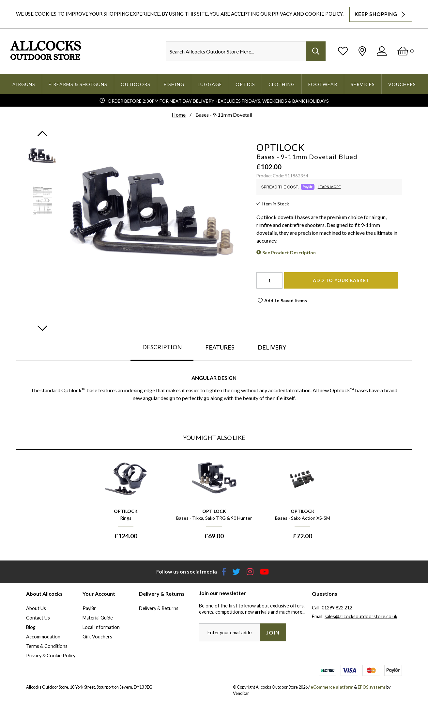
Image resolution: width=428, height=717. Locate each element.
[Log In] (382, 51)
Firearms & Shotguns (78, 84)
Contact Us (38, 617)
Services (363, 84)
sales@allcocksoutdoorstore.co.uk (361, 616)
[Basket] (405, 51)
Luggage (210, 84)
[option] (126, 500)
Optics (245, 84)
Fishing (174, 84)
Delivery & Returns (158, 608)
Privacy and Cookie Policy (307, 14)
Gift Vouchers (97, 636)
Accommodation (43, 636)
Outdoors (135, 84)
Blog (31, 627)
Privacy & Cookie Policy (50, 655)
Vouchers (402, 84)
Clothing (281, 84)
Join (273, 632)
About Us (36, 608)
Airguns (23, 84)
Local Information (101, 627)
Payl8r (89, 608)
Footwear (322, 84)
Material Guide (98, 617)
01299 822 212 (337, 607)
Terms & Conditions (47, 646)
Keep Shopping (381, 14)
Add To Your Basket (341, 280)
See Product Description (289, 252)
